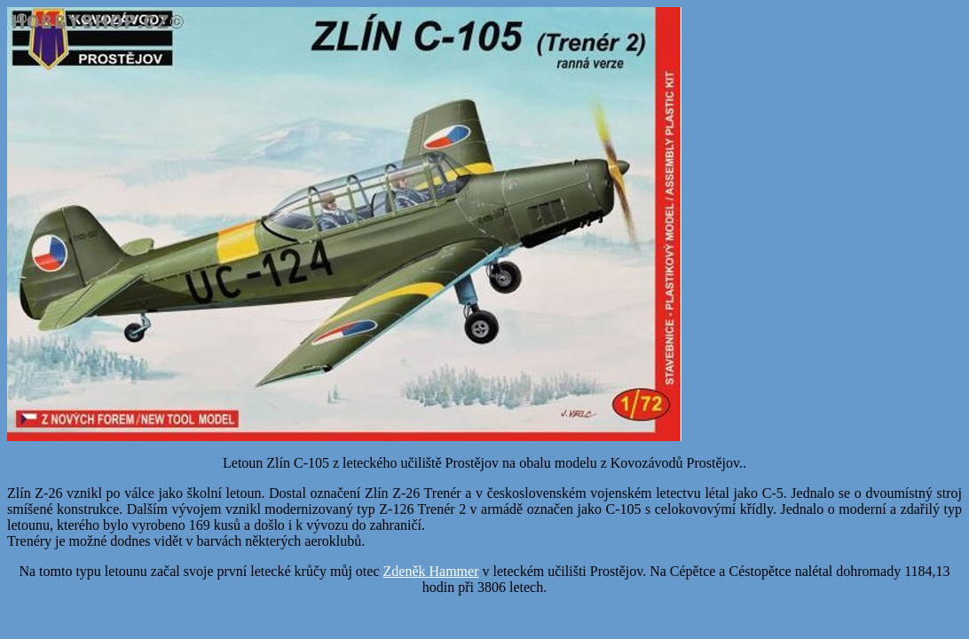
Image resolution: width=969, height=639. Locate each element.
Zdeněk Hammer (431, 571)
